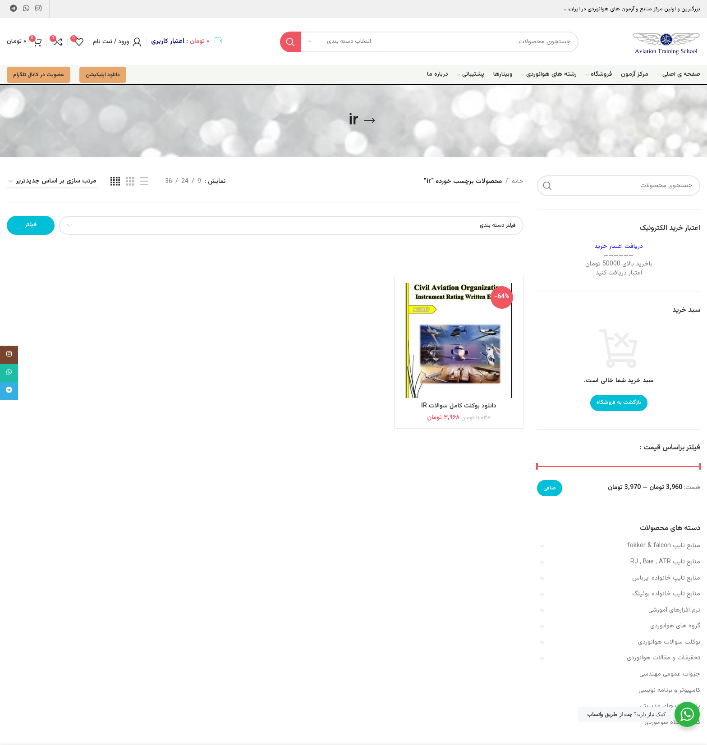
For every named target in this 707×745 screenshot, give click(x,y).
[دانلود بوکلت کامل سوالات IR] (458, 340)
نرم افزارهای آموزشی (674, 610)
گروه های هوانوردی (675, 626)
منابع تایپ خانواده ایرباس (666, 578)
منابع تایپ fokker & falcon (663, 546)
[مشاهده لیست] (144, 182)
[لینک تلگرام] (13, 8)
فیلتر (31, 224)
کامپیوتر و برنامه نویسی (669, 690)
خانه (517, 182)
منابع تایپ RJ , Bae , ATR (665, 562)
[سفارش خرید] (52, 181)
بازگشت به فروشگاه (619, 402)
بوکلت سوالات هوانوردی (669, 642)
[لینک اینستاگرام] (38, 8)
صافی (549, 488)
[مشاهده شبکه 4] (115, 182)
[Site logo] (666, 42)
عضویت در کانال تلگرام (38, 75)
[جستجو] (429, 42)
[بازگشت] (369, 121)
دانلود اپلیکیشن (103, 75)
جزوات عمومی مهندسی (669, 674)
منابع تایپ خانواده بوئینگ (666, 594)
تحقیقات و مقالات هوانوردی (663, 658)
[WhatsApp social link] (26, 8)
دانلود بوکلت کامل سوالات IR (458, 406)
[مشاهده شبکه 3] (130, 182)
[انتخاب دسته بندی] (339, 41)
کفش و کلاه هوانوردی (672, 722)
